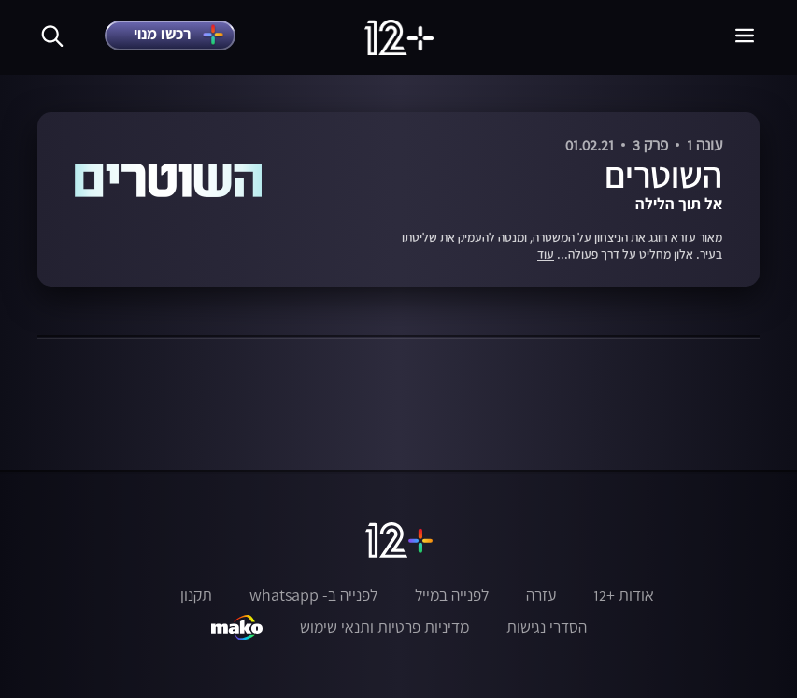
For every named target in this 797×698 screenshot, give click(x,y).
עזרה (541, 595)
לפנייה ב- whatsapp (313, 595)
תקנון (196, 595)
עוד (545, 255)
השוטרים (663, 174)
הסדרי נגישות (546, 627)
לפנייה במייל (452, 595)
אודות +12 (623, 595)
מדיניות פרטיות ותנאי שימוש (384, 627)
